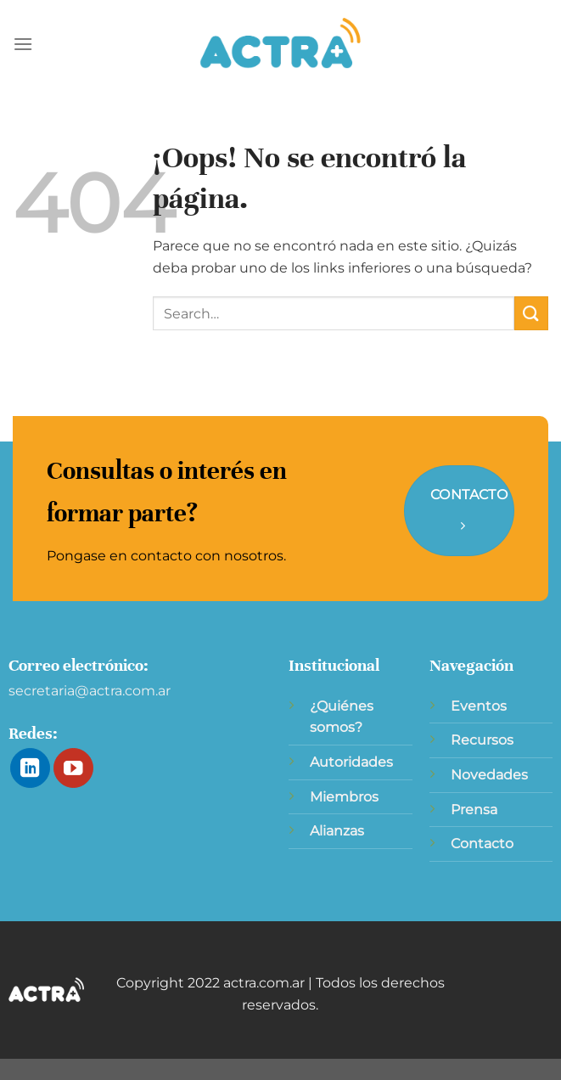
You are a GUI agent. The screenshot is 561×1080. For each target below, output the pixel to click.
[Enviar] (531, 312)
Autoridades (351, 762)
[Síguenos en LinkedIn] (30, 768)
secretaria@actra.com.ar (89, 691)
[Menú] (23, 44)
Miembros (344, 797)
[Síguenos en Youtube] (73, 768)
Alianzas (337, 831)
